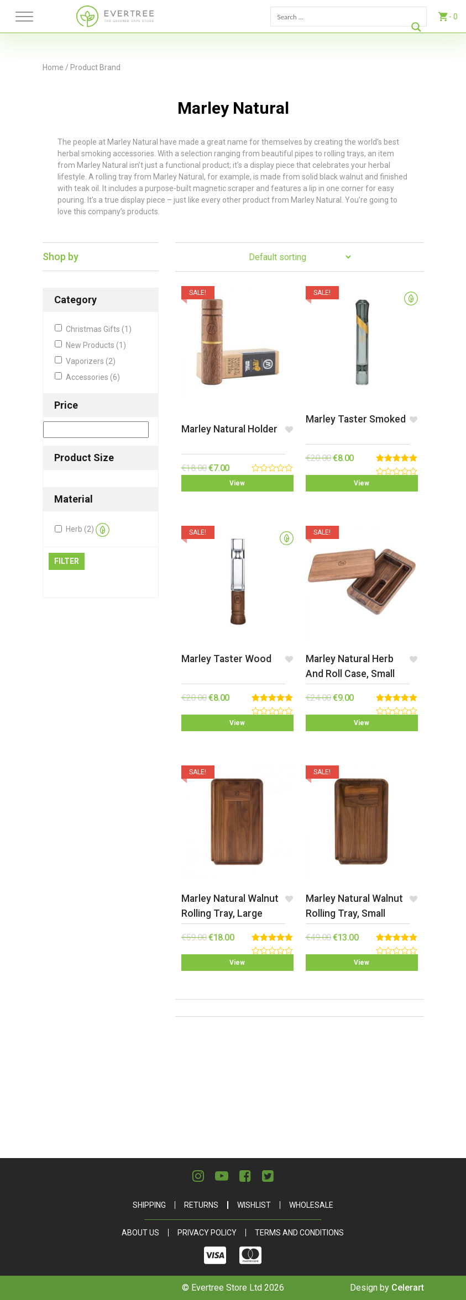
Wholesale (311, 1205)
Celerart (407, 1287)
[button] (289, 429)
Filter (66, 561)
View (237, 483)
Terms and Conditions (299, 1232)
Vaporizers (91, 361)
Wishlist (254, 1205)
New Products (96, 345)
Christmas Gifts (99, 329)
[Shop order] (300, 257)
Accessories (93, 377)
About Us (140, 1232)
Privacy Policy (207, 1232)
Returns (201, 1205)
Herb (87, 530)
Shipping (149, 1205)
